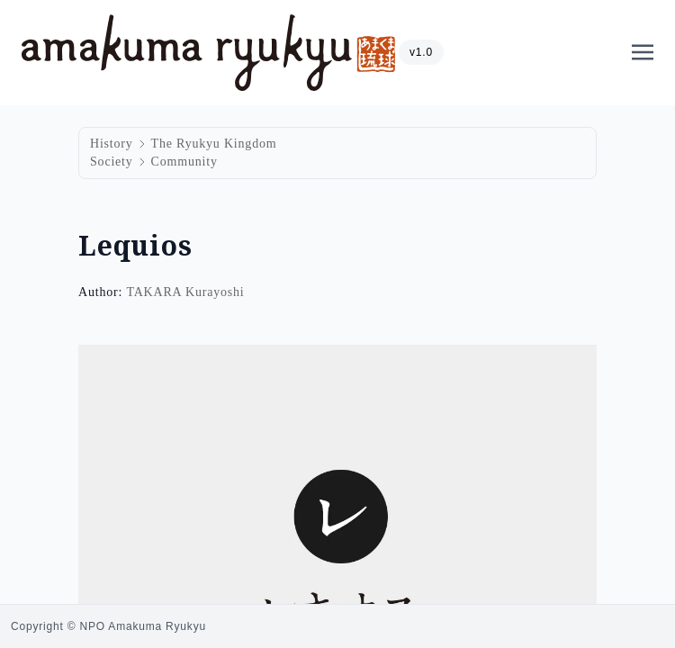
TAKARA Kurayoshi (185, 292)
